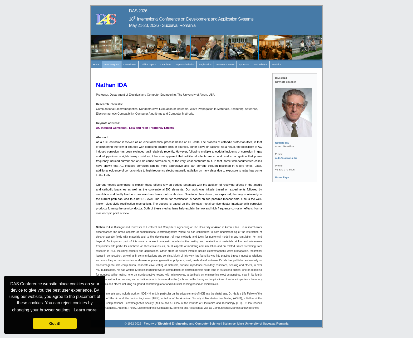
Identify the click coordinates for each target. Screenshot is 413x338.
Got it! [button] (54, 323)
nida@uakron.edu (286, 157)
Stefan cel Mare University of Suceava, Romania (255, 323)
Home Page (282, 177)
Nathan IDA (282, 142)
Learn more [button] (85, 310)
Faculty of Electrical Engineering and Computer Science (182, 323)
